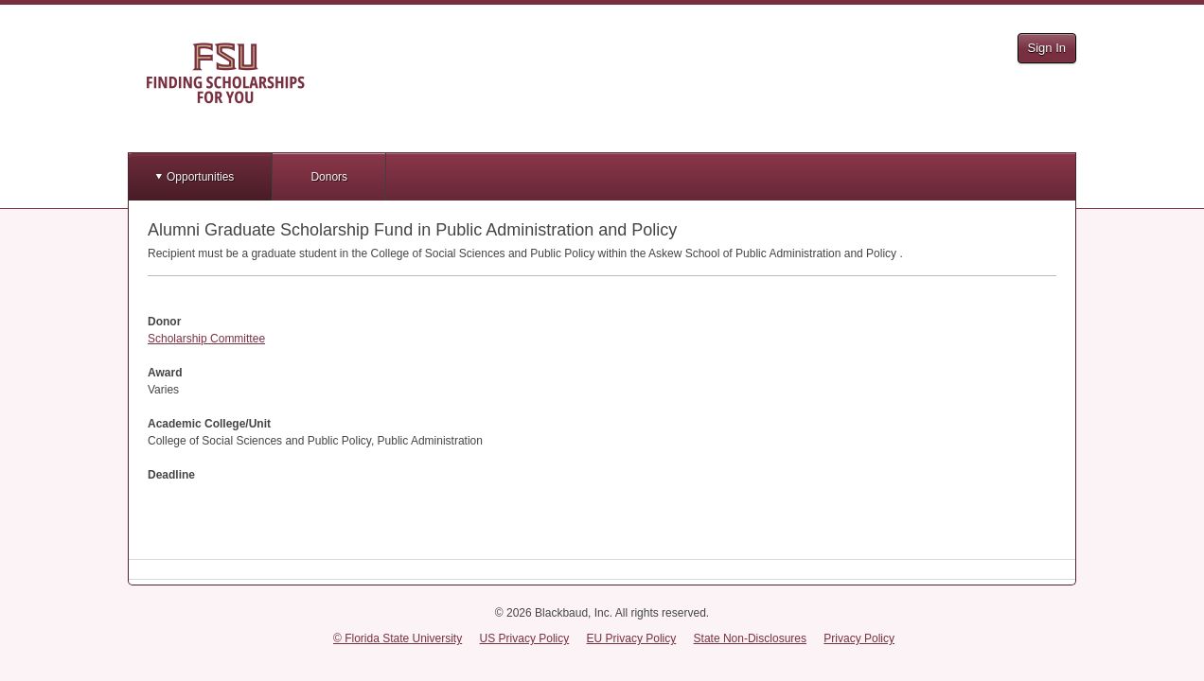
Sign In (1047, 48)
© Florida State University (397, 638)
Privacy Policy (858, 638)
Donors (328, 176)
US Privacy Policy (525, 638)
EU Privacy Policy (632, 638)
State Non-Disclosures (750, 638)
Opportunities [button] (200, 176)
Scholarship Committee (206, 338)
